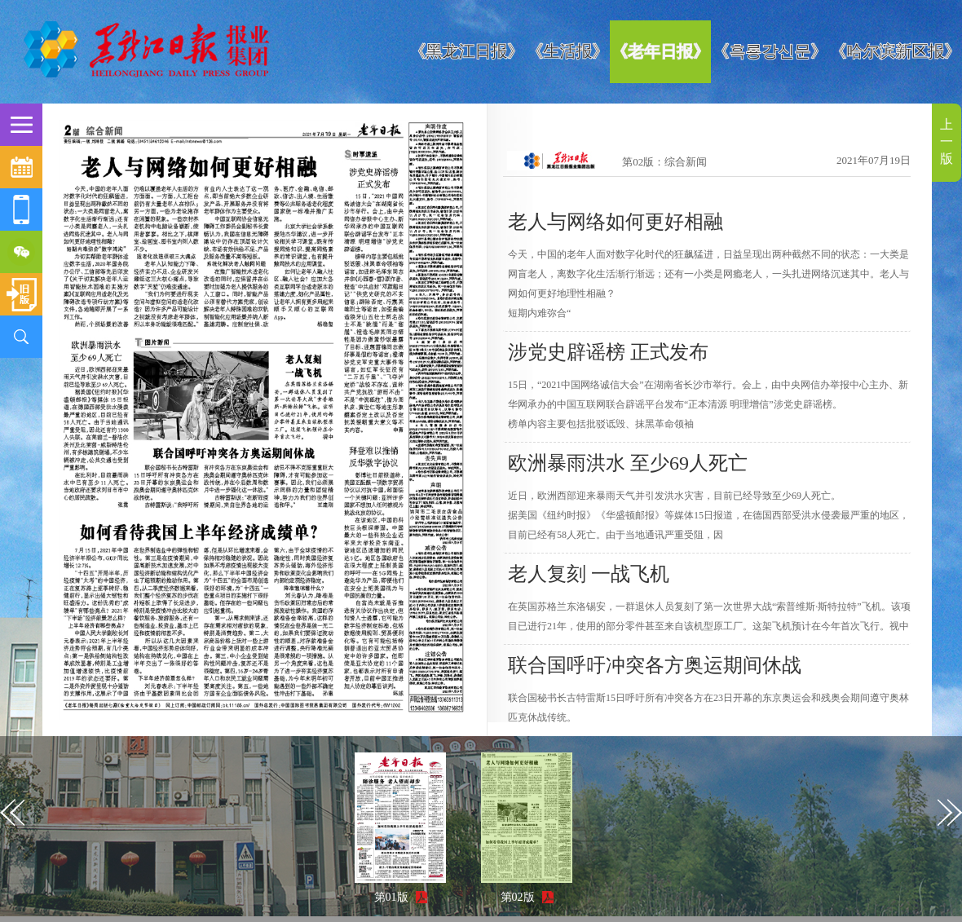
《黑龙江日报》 (466, 51)
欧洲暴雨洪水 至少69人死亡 (628, 463)
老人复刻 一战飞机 (588, 574)
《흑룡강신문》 (770, 51)
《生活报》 (567, 51)
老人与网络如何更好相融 (615, 221)
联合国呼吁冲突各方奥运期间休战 (654, 665)
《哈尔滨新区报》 (895, 51)
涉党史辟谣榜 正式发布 (608, 352)
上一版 (946, 141)
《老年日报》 (660, 51)
